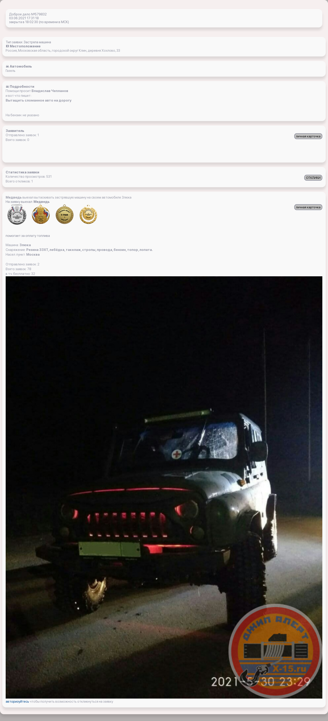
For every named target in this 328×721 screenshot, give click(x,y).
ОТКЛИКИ (313, 178)
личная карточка (308, 136)
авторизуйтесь (18, 701)
